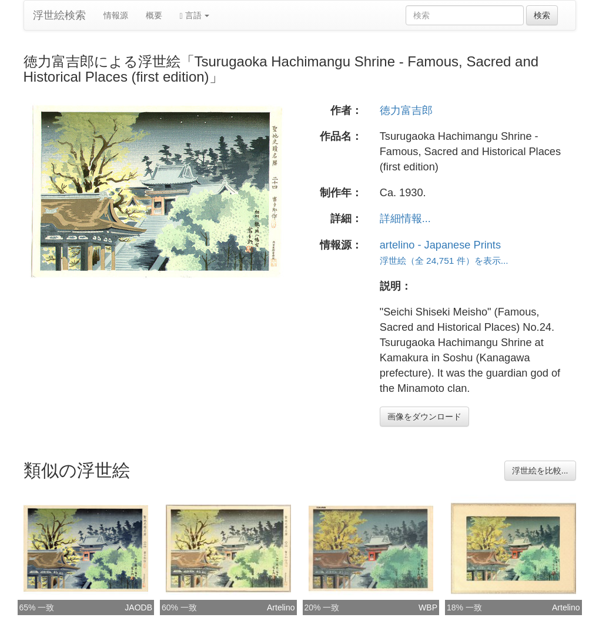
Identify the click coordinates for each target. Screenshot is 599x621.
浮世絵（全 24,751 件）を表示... (444, 261)
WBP (428, 607)
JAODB (138, 607)
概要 (154, 15)
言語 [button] (195, 16)
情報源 (115, 15)
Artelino (281, 607)
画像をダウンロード (424, 416)
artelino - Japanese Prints (440, 245)
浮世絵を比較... (540, 470)
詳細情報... (405, 218)
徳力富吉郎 (406, 110)
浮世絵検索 (59, 15)
